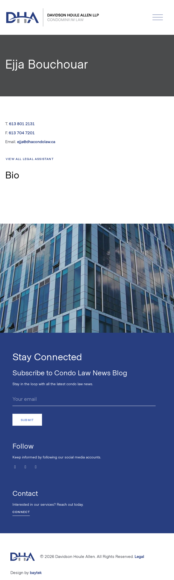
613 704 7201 (22, 132)
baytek (36, 572)
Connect (21, 512)
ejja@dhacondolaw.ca (36, 141)
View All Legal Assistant (30, 159)
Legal (139, 556)
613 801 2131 (22, 123)
